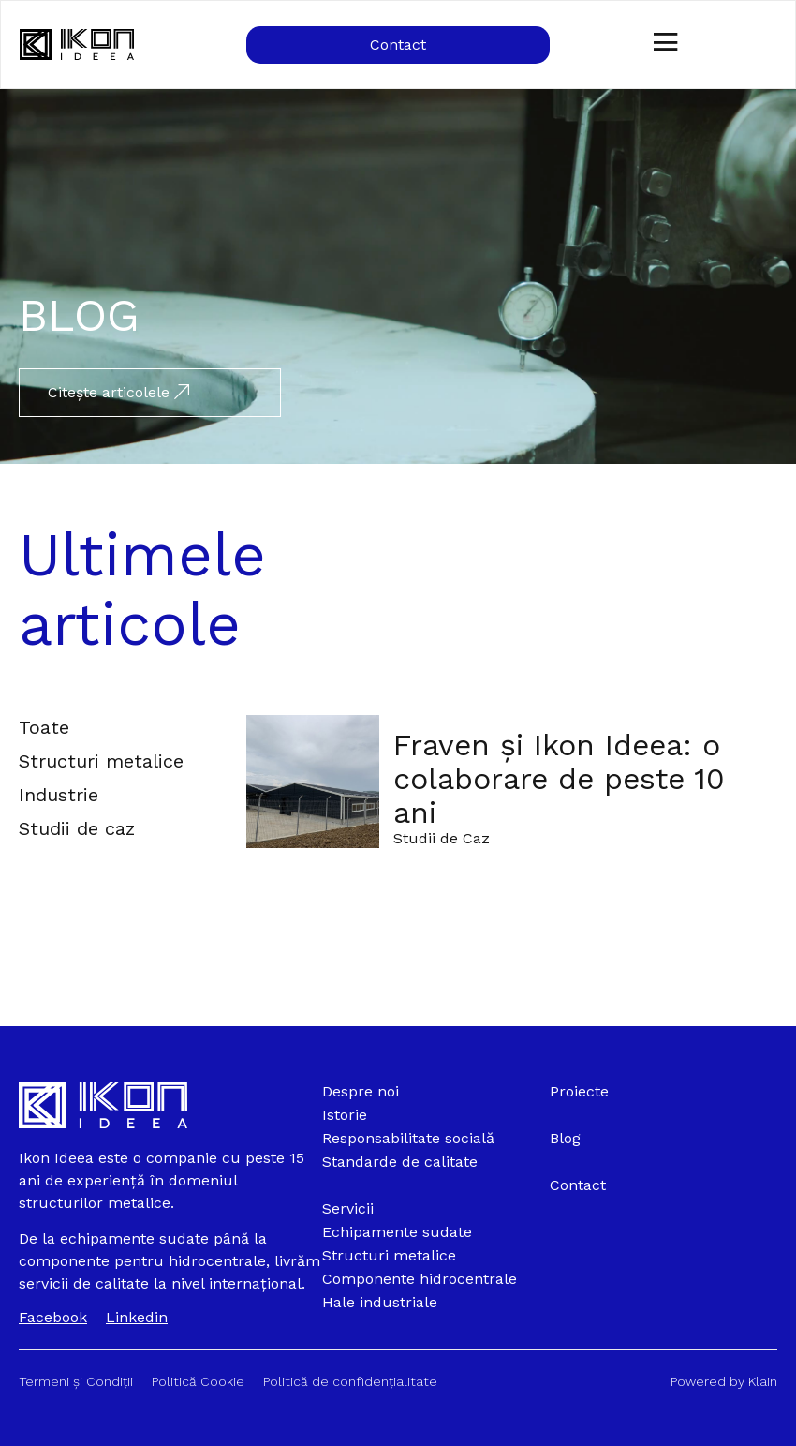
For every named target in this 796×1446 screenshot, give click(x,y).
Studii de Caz (441, 838)
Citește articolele (118, 392)
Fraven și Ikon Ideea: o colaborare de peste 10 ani (559, 778)
